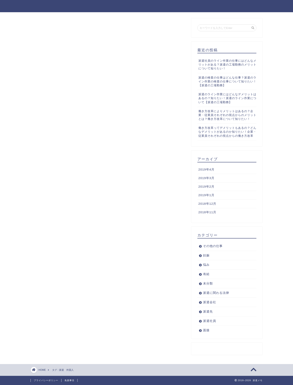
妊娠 (206, 255)
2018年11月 (207, 212)
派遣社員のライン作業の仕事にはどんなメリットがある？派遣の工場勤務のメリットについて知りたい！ (227, 64)
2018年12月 (207, 203)
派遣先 (208, 311)
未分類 (208, 283)
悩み (206, 264)
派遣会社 (209, 302)
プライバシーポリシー (46, 380)
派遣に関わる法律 (216, 292)
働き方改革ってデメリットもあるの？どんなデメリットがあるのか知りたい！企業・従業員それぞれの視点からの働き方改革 (227, 131)
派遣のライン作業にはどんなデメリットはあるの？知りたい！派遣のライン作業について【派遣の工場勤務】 (227, 98)
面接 (206, 330)
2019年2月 (206, 186)
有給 (206, 274)
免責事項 (69, 380)
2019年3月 (206, 178)
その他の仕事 (213, 246)
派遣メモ (38, 6)
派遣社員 (209, 321)
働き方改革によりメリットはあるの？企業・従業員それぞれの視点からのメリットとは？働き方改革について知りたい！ (227, 115)
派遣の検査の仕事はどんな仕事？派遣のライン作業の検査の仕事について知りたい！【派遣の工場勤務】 (227, 81)
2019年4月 (206, 169)
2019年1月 (206, 195)
